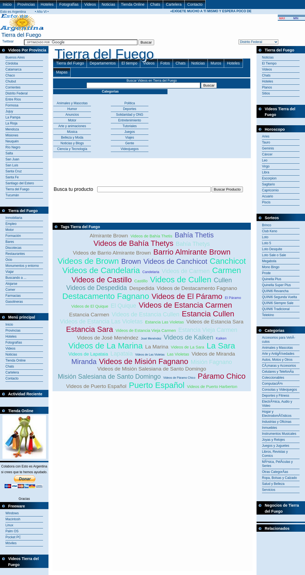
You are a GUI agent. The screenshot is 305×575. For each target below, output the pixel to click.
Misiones (11, 135)
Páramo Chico (222, 376)
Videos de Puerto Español (96, 386)
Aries (265, 136)
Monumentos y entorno (22, 266)
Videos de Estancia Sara (214, 322)
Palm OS (12, 531)
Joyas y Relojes (273, 440)
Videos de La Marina (105, 345)
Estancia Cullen (208, 314)
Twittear (8, 41)
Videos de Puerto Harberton (212, 386)
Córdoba (11, 63)
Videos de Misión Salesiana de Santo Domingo (151, 369)
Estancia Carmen (89, 314)
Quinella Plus (271, 279)
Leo (264, 160)
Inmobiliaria (13, 218)
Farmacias (13, 296)
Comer (10, 290)
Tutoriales (130, 126)
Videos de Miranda (213, 354)
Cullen (223, 280)
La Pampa (12, 117)
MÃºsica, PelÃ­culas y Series (277, 464)
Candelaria (150, 272)
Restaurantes (15, 254)
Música (72, 132)
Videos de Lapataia (88, 354)
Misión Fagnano (211, 362)
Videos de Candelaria (101, 270)
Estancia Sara (89, 329)
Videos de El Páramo (187, 296)
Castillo (141, 281)
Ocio (8, 260)
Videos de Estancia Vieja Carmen (145, 330)
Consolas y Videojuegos (279, 390)
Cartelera (174, 4)
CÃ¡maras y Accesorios (279, 366)
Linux (9, 525)
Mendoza (12, 129)
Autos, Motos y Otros (277, 360)
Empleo (11, 224)
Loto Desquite (272, 249)
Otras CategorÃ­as (275, 472)
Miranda (83, 361)
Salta (9, 153)
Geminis (268, 148)
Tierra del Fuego (17, 189)
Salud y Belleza (273, 484)
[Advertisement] (281, 545)
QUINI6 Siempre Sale (277, 303)
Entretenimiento (129, 120)
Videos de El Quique (89, 306)
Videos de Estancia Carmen (185, 305)
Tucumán (12, 195)
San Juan (12, 159)
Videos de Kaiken (188, 337)
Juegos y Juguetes (275, 446)
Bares (9, 242)
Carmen (226, 270)
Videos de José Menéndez (107, 338)
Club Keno (269, 231)
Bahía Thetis (194, 235)
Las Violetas (178, 354)
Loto (265, 237)
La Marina (156, 347)
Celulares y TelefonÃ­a (278, 372)
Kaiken (221, 338)
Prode (266, 273)
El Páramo (233, 298)
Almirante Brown (109, 235)
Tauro (266, 142)
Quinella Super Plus (276, 285)
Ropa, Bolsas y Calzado (279, 478)
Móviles (11, 543)
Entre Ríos (13, 99)
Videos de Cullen (180, 279)
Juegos (129, 132)
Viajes (129, 137)
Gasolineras (14, 302)
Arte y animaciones (72, 126)
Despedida (141, 288)
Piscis (266, 202)
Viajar (9, 272)
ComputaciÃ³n (272, 384)
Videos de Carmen (186, 271)
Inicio (7, 4)
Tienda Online (133, 4)
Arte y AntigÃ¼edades (278, 354)
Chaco (10, 75)
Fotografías (69, 4)
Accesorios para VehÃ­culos (278, 340)
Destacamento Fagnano (105, 296)
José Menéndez (151, 338)
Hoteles (47, 4)
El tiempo (129, 63)
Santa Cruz (13, 171)
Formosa (11, 105)
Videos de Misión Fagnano (143, 361)
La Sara (221, 345)
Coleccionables (273, 378)
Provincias (26, 4)
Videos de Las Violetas (149, 354)
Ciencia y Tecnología (72, 149)
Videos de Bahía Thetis (151, 236)
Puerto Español (156, 385)
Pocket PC (13, 537)
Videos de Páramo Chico (179, 377)
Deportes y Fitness (275, 395)
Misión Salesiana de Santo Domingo (109, 376)
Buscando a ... (15, 278)
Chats (155, 4)
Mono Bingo (270, 267)
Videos (90, 4)
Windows (12, 513)
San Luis (11, 165)
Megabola (269, 261)
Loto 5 (266, 243)
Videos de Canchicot (175, 261)
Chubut (10, 81)
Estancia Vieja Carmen (207, 330)
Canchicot (228, 260)
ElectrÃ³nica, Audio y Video (277, 404)
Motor (9, 230)
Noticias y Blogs (72, 143)
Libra (265, 172)
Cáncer (267, 154)
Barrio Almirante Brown (191, 252)
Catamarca (13, 69)
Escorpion (269, 178)
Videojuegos (130, 149)
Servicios (268, 490)
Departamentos (103, 63)
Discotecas (13, 248)
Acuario (267, 196)
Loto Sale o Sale (274, 255)
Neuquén (12, 141)
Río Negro (12, 147)
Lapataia (122, 353)
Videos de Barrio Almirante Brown (112, 253)
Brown (131, 261)
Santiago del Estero (19, 183)
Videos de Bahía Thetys (133, 243)
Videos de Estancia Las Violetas (101, 321)
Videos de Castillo (102, 280)
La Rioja (11, 123)
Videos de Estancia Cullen (145, 314)
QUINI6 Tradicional (275, 309)
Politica (129, 103)
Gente (129, 143)
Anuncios (72, 115)
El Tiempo (269, 63)
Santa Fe (12, 177)
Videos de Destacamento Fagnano (197, 288)
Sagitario (268, 184)
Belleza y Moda (72, 137)
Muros (216, 63)
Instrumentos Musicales (279, 434)
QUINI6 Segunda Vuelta (279, 297)
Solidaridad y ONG (129, 115)
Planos (267, 87)
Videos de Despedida (96, 287)
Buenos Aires (15, 57)
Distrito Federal (16, 93)
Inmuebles (269, 428)
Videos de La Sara (187, 347)
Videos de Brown (88, 260)
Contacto (195, 4)
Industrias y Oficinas (276, 422)
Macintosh (12, 519)
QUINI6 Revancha (275, 291)
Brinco (266, 225)
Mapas (62, 72)
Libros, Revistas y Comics (275, 454)
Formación (13, 236)
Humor (72, 109)
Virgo (266, 166)
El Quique (123, 305)
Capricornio (270, 190)
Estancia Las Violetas (164, 322)
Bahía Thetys (193, 244)
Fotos (165, 63)
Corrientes (12, 87)
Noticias (108, 4)
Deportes (129, 109)
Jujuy (9, 111)
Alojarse (11, 284)
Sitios (266, 93)
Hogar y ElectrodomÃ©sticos (276, 414)
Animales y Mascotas (72, 103)
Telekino (268, 315)
